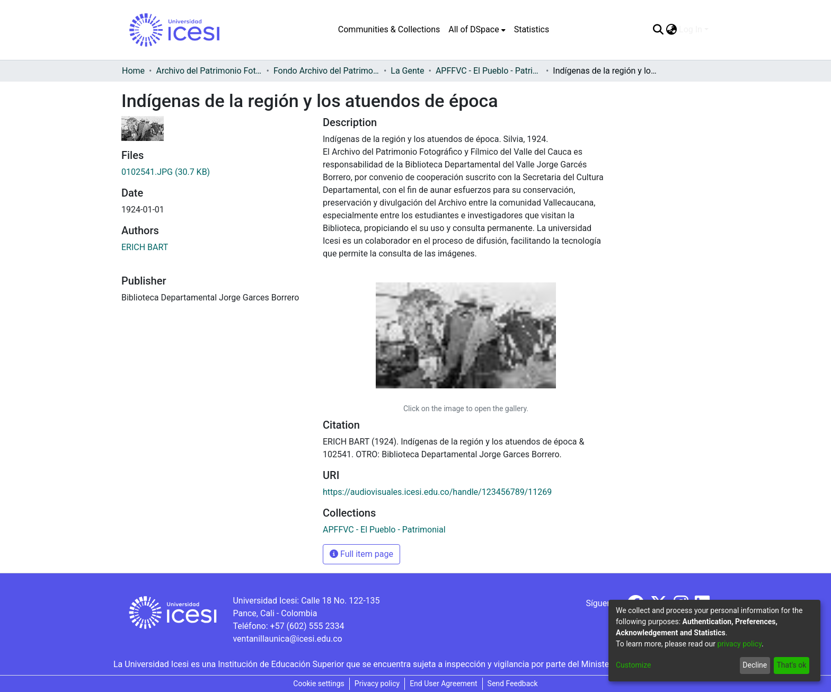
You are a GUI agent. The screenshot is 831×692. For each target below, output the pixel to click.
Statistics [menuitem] (532, 29)
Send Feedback (513, 683)
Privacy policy (377, 683)
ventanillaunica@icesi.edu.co (287, 639)
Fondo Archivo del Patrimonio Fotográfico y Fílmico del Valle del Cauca (326, 71)
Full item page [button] (361, 554)
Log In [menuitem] (690, 29)
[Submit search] (658, 29)
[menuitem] (476, 29)
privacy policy (739, 644)
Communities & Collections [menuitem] (389, 29)
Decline (754, 665)
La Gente (407, 71)
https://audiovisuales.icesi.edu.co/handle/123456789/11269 (437, 492)
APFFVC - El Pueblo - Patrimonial (489, 71)
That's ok (791, 665)
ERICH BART (144, 247)
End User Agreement (443, 683)
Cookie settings (318, 683)
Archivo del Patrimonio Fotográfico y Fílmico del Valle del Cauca (209, 71)
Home (133, 71)
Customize (633, 665)
